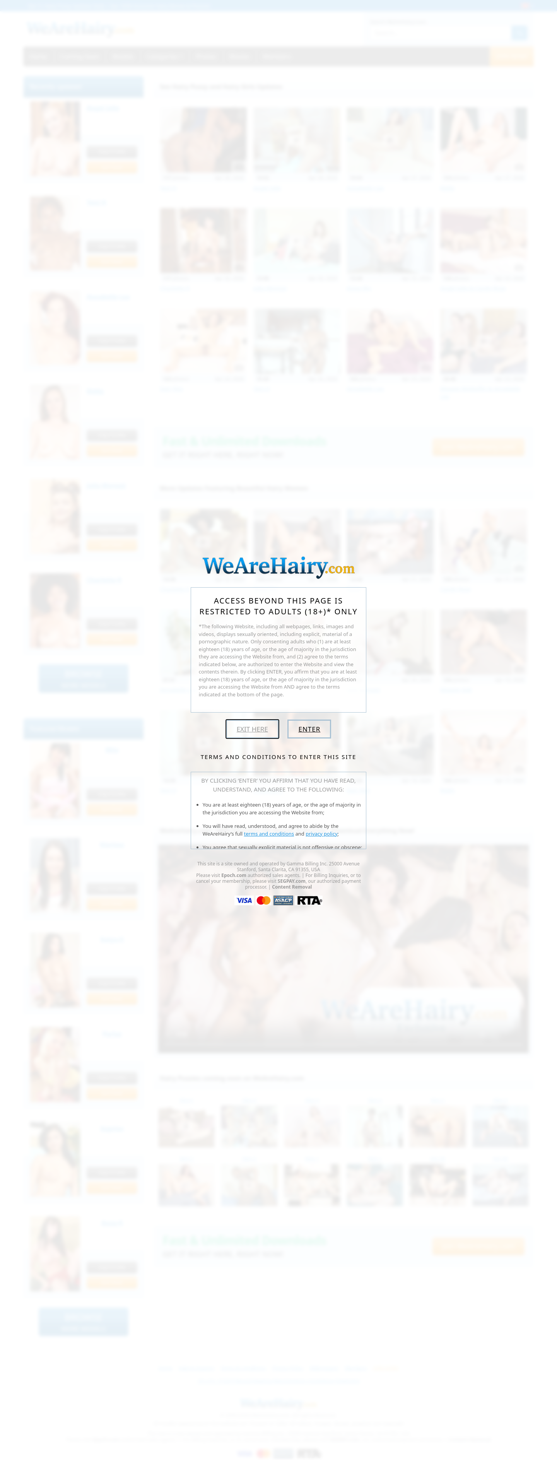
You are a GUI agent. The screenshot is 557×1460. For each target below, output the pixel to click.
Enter (309, 729)
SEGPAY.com (292, 881)
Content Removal (292, 887)
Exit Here (252, 729)
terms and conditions (269, 833)
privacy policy (321, 833)
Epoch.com (233, 875)
